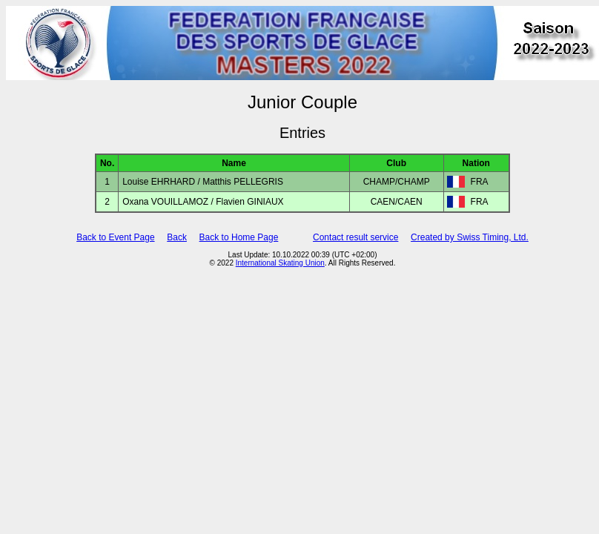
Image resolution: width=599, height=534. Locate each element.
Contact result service (355, 237)
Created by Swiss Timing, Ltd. (470, 237)
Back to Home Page (239, 237)
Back (177, 237)
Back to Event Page (115, 237)
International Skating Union (280, 263)
